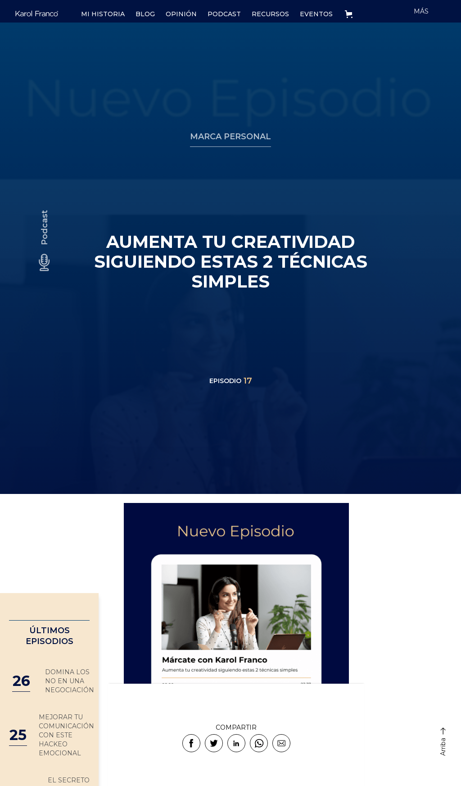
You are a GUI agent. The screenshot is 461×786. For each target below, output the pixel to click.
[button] (350, 11)
